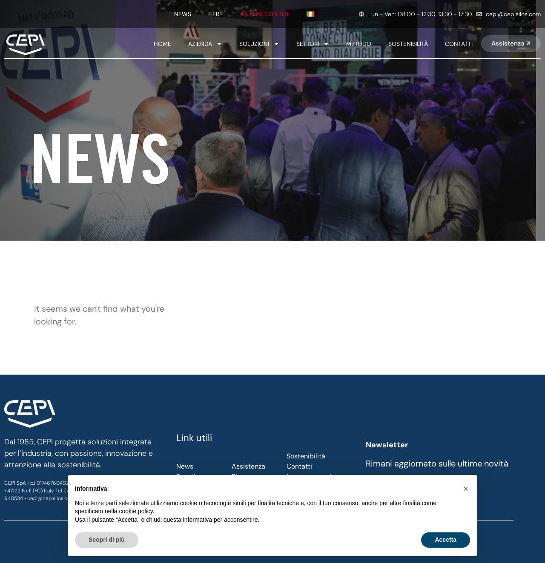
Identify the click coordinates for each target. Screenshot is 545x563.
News (182, 14)
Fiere (215, 14)
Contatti (459, 44)
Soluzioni (259, 44)
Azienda (205, 44)
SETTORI (312, 44)
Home (162, 44)
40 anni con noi (265, 14)
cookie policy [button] (136, 511)
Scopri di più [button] (107, 539)
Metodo (358, 44)
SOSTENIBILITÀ (408, 44)
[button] (466, 488)
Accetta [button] (445, 539)
